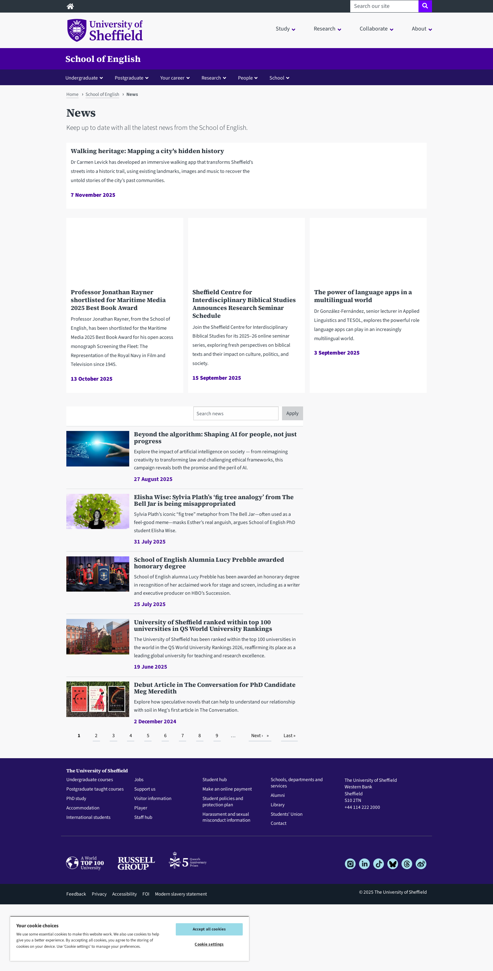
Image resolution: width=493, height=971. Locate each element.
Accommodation (82, 875)
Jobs (138, 847)
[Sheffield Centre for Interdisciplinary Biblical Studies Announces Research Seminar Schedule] (246, 371)
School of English (103, 59)
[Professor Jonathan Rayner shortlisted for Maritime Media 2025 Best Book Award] (124, 372)
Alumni (278, 862)
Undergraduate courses (89, 847)
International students (88, 884)
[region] (129, 938)
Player (140, 875)
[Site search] (425, 6)
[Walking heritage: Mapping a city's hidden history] (246, 209)
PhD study (76, 865)
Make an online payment (227, 856)
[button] (85, 77)
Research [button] (324, 29)
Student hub (214, 847)
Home (72, 94)
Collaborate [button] (374, 29)
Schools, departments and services (297, 850)
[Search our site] (384, 6)
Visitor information (152, 865)
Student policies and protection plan (222, 868)
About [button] (419, 29)
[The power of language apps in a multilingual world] (368, 358)
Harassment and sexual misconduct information (226, 884)
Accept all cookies (209, 929)
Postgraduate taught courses (95, 856)
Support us (144, 856)
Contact (278, 890)
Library (278, 872)
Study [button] (283, 29)
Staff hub (143, 884)
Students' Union (286, 881)
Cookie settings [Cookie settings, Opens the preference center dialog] (209, 944)
